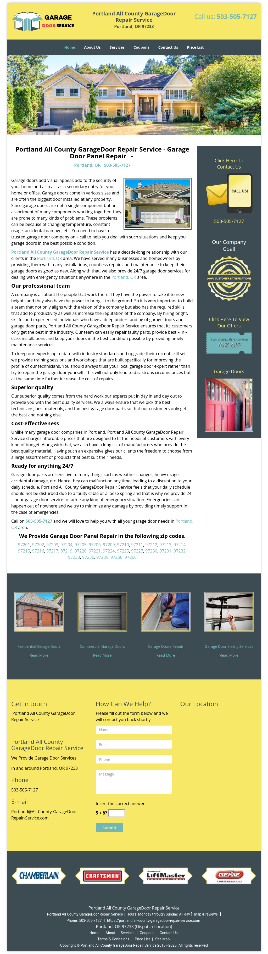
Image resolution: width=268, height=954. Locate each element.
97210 (123, 545)
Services (117, 47)
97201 (24, 545)
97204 (66, 545)
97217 (52, 551)
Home (69, 47)
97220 (81, 551)
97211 (137, 545)
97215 (24, 551)
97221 (95, 551)
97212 (151, 545)
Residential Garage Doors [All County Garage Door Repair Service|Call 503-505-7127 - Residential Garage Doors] (38, 646)
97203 (52, 545)
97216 (38, 551)
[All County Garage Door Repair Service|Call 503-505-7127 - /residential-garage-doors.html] (39, 611)
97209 (109, 545)
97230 (151, 551)
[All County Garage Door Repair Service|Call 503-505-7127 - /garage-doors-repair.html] (166, 611)
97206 (95, 545)
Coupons (141, 47)
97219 (66, 551)
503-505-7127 (237, 16)
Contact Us (168, 47)
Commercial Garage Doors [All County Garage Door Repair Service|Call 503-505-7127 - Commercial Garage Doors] (102, 646)
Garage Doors (229, 371)
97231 (165, 551)
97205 (81, 545)
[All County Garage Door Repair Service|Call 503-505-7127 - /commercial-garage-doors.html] (102, 611)
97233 (74, 557)
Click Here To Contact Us (229, 163)
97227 (137, 551)
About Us (92, 47)
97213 (165, 545)
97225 (123, 551)
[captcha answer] (116, 813)
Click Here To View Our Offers (229, 322)
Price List (195, 47)
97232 (180, 551)
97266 (131, 557)
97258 (116, 557)
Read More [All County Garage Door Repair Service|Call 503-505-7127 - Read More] (39, 655)
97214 (180, 545)
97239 (102, 557)
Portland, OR (87, 165)
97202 (38, 545)
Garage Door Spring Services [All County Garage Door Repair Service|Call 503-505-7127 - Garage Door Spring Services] (229, 646)
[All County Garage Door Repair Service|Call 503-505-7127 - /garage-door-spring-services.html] (229, 611)
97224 (109, 551)
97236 (88, 557)
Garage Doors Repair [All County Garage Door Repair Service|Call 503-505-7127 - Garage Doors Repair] (165, 646)
